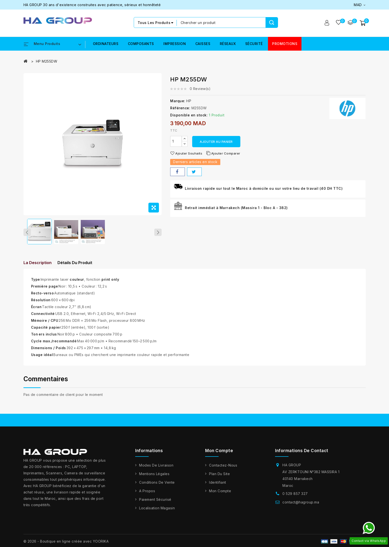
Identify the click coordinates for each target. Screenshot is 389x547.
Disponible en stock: (189, 115)
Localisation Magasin (157, 511)
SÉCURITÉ (254, 44)
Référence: (180, 108)
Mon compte (220, 494)
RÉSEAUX (228, 44)
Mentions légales (154, 477)
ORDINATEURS (106, 44)
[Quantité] (176, 141)
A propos (147, 494)
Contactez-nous (223, 468)
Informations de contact (301, 453)
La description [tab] (37, 265)
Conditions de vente (157, 485)
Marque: (177, 101)
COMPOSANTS (141, 44)
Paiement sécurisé (155, 503)
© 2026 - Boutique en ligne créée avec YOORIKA (66, 544)
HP (188, 101)
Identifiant (217, 485)
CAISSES (203, 44)
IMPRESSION (174, 44)
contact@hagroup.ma (300, 505)
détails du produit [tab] (79, 265)
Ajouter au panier (216, 142)
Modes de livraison (156, 468)
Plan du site (219, 477)
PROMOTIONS (284, 44)
